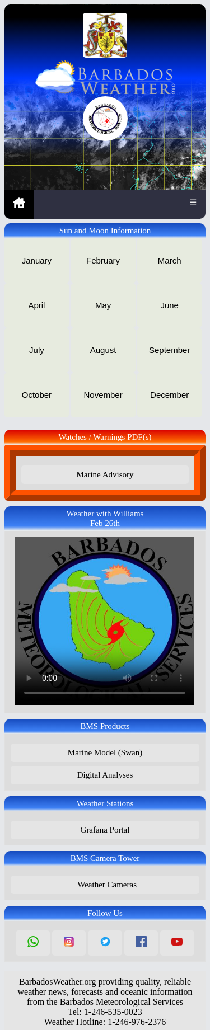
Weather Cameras (105, 884)
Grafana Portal (105, 829)
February (103, 260)
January (37, 260)
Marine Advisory (104, 474)
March (169, 260)
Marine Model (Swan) (105, 752)
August (103, 350)
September (169, 350)
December (169, 394)
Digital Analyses (105, 774)
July (36, 350)
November (102, 394)
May (103, 305)
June (169, 305)
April (36, 305)
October (37, 394)
